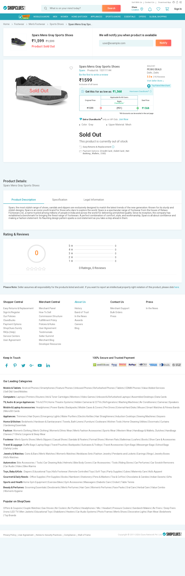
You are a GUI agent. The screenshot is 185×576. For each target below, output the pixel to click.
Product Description (24, 199)
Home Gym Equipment (35, 482)
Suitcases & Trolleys (91, 444)
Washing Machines (128, 402)
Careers (79, 324)
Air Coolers (60, 508)
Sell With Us (137, 2)
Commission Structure (50, 316)
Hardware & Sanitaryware (47, 421)
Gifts (169, 477)
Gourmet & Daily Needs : (16, 477)
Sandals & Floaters (78, 439)
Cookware (101, 421)
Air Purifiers (74, 508)
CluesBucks (9, 320)
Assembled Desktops (142, 397)
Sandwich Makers (142, 508)
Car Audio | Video (13, 466)
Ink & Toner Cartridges (57, 397)
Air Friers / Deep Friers (164, 508)
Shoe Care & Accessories (162, 439)
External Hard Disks (126, 407)
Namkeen (74, 477)
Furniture (89, 421)
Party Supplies (114, 471)
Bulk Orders (116, 312)
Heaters (70, 511)
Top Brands (10, 515)
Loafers (136, 439)
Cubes (127, 471)
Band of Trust (82, 312)
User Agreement (12, 340)
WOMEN (64, 17)
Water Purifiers (69, 416)
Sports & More (113, 17)
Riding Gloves (126, 462)
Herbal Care (143, 487)
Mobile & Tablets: (12, 388)
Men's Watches (47, 453)
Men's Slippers (44, 439)
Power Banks (57, 407)
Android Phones (30, 388)
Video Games (88, 397)
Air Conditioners (148, 402)
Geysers (161, 416)
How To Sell (45, 312)
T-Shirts (17, 434)
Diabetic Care (104, 482)
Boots (145, 439)
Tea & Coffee (118, 477)
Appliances (96, 17)
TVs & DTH (41, 402)
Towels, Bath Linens (73, 421)
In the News (81, 316)
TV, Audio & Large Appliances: (19, 402)
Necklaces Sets (85, 453)
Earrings (141, 453)
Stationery (86, 477)
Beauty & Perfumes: (13, 487)
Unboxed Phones (83, 388)
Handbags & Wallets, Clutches (148, 430)
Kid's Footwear (59, 471)
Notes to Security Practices (49, 535)
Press (113, 316)
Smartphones (47, 388)
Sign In (178, 9)
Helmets (67, 462)
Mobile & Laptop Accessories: (19, 407)
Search (111, 8)
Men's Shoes (120, 511)
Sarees (8, 434)
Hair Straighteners (104, 416)
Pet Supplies (53, 477)
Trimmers (22, 416)
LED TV (14, 511)
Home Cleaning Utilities (135, 421)
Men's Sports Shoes (25, 439)
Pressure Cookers (122, 508)
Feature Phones (64, 388)
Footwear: (8, 439)
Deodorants (54, 487)
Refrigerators (110, 402)
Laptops (21, 397)
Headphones (42, 407)
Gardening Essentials (15, 425)
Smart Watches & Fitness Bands (163, 407)
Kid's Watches (11, 457)
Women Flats (112, 439)
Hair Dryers (34, 416)
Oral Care (131, 487)
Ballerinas (125, 439)
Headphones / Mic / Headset (96, 508)
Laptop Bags (43, 444)
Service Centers (11, 336)
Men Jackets (26, 511)
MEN (55, 17)
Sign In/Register (11, 312)
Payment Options (12, 324)
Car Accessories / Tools (105, 462)
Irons (6, 511)
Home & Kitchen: (12, 421)
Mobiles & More (42, 17)
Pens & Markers (101, 477)
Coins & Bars (31, 453)
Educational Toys (42, 471)
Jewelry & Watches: (13, 453)
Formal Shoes (97, 439)
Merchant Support (119, 308)
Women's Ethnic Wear (61, 430)
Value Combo (158, 487)
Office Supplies (37, 477)
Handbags (171, 430)
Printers (30, 397)
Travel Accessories (113, 444)
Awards (79, 320)
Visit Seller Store (154, 81)
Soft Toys (100, 471)
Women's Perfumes (101, 487)
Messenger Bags (145, 444)
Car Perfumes (141, 462)
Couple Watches (31, 508)
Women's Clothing (22, 430)
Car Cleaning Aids (53, 462)
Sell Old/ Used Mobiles (15, 391)
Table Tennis (127, 482)
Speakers (174, 402)
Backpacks (71, 407)
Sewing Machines (146, 416)
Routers (40, 397)
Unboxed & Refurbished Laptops (113, 397)
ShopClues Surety (12, 328)
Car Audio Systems (86, 511)
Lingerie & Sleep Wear (34, 434)
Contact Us (149, 2)
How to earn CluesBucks (141, 91)
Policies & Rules (47, 324)
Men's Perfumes (69, 487)
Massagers (89, 482)
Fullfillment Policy (48, 320)
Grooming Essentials (35, 487)
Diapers (28, 471)
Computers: (9, 397)
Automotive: (9, 462)
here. (177, 287)
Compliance (69, 535)
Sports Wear (109, 430)
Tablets (120, 388)
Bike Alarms (29, 466)
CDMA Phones (132, 388)
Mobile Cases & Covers (90, 407)
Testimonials (45, 332)
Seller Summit (46, 336)
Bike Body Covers (83, 462)
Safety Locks (11, 448)
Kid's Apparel (155, 471)
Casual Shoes (60, 439)
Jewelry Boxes (162, 453)
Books (64, 477)
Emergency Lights (50, 416)
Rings (150, 453)
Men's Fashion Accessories (87, 430)
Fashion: (8, 430)
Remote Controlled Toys (81, 471)
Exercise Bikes (55, 482)
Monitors (75, 397)
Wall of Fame (84, 535)
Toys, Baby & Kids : (13, 471)
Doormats (153, 421)
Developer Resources (50, 344)
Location (135, 10)
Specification (59, 199)
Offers (142, 17)
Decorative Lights (137, 511)
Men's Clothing (40, 430)
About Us (80, 302)
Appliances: (9, 416)
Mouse (141, 407)
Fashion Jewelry (102, 453)
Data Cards (161, 397)
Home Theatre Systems (60, 402)
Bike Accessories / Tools (29, 462)
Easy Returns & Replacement (18, 308)
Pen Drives (109, 407)
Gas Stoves (48, 508)
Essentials (129, 17)
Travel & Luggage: (13, 444)
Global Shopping (158, 17)
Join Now (123, 119)
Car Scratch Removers (162, 462)
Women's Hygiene (13, 491)
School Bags (162, 444)
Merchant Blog (46, 340)
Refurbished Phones (104, 388)
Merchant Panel (47, 308)
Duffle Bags (29, 444)
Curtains (164, 421)
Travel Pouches (59, 444)
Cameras (162, 402)
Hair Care (85, 487)
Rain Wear (153, 511)
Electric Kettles (86, 416)
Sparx (82, 70)
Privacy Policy (9, 535)
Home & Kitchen (79, 17)
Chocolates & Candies (138, 477)
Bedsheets (27, 421)
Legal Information (94, 199)
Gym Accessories (73, 482)
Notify (163, 42)
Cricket (116, 482)
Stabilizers (59, 511)
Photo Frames (105, 511)
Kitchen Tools (115, 421)
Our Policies (9, 316)
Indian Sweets (158, 477)
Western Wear (124, 430)
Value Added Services (153, 388)
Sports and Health (13, 482)
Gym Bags (130, 444)
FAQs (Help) (9, 332)
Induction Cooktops (126, 416)
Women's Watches (65, 453)
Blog (77, 328)
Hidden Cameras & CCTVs (88, 402)
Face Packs (119, 487)
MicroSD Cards (12, 411)
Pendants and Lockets (124, 453)
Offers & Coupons (12, 508)
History (78, 308)
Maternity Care (139, 471)
